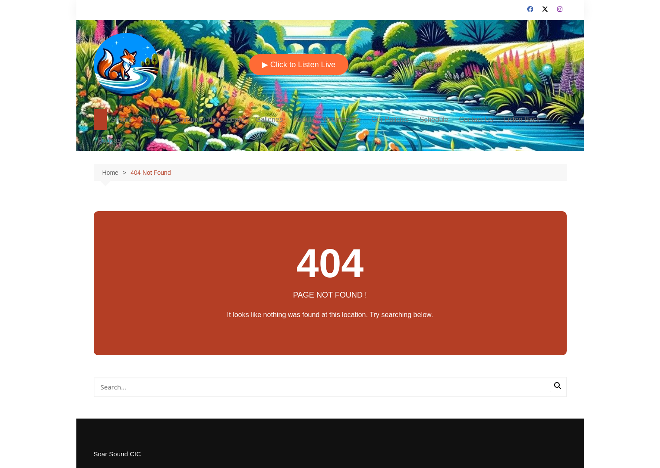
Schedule (434, 119)
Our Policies (390, 119)
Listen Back (522, 119)
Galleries (269, 119)
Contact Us (476, 119)
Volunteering (341, 119)
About (302, 119)
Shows (121, 119)
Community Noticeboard (207, 119)
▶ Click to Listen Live (298, 64)
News (151, 119)
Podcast (110, 140)
